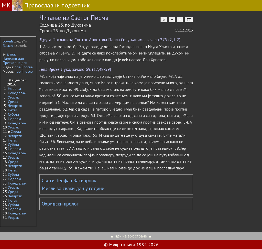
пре (18, 67)
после (28, 67)
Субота (13, 114)
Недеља (14, 88)
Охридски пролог (60, 204)
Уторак (13, 97)
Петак (12, 110)
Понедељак (17, 93)
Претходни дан (15, 62)
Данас (9, 54)
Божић (8, 41)
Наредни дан (13, 58)
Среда (13, 101)
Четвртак (15, 105)
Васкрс (8, 45)
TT (189, 19)
